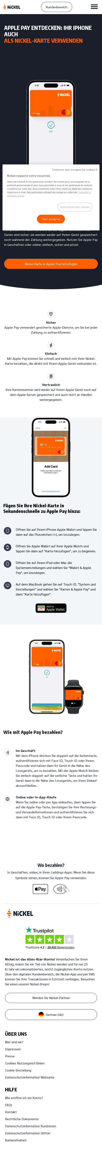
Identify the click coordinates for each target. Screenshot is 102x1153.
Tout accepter (51, 219)
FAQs (8, 1105)
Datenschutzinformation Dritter (27, 1133)
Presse (10, 1056)
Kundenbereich (56, 7)
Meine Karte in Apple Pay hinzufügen (51, 264)
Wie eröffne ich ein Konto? (24, 1098)
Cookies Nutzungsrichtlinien (25, 1063)
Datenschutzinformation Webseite (29, 1077)
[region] (50, 197)
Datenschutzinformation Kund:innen (30, 1126)
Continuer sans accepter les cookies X (74, 169)
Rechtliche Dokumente (22, 1119)
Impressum (13, 1049)
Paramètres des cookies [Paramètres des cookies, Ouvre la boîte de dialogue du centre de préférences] (75, 207)
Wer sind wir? (14, 1042)
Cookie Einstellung (18, 1070)
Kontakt (11, 1112)
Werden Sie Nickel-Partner (51, 998)
